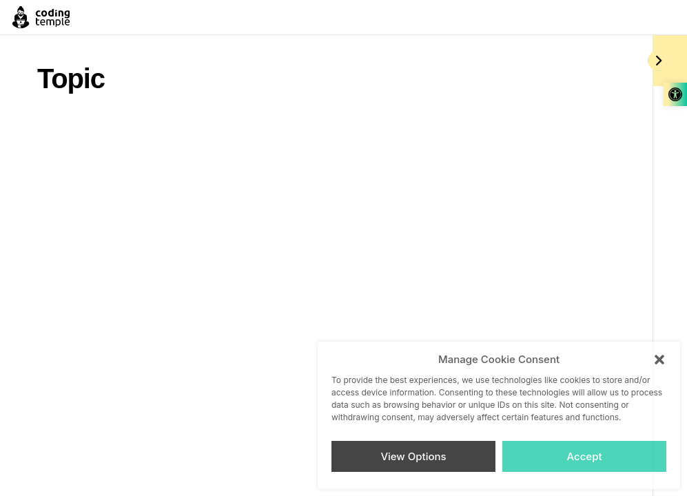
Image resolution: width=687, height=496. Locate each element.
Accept (584, 456)
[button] (659, 359)
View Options (413, 456)
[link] (675, 94)
